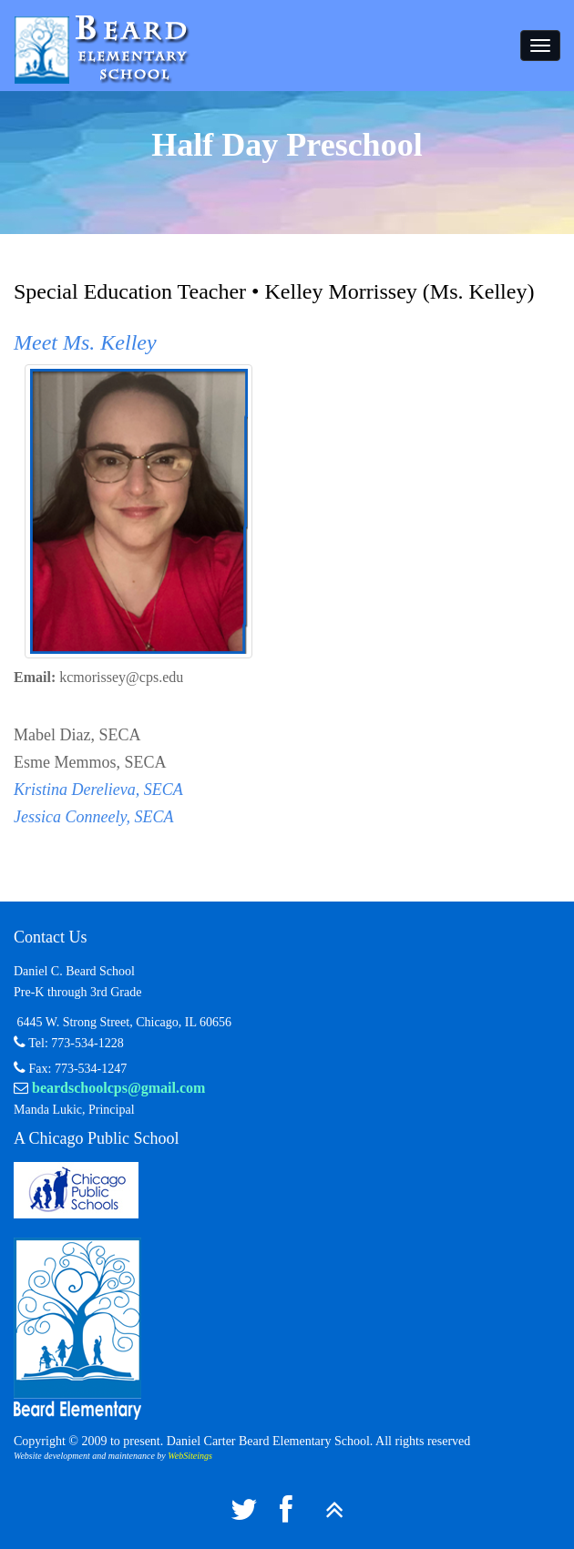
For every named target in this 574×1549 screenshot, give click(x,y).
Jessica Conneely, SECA (93, 817)
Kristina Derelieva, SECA (98, 789)
